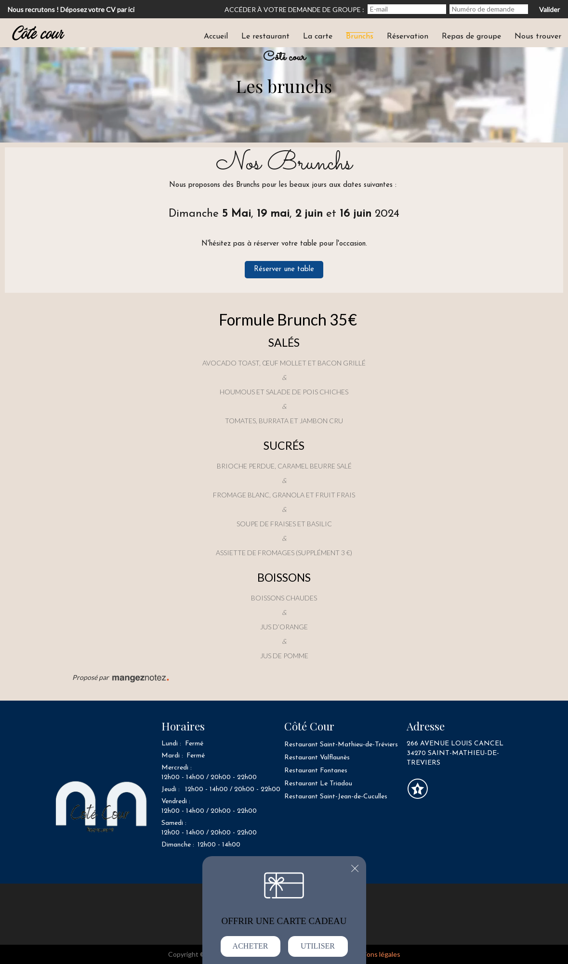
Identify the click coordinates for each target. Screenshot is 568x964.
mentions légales (374, 954)
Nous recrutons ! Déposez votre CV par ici (71, 9)
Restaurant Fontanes (315, 770)
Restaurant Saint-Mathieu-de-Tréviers (341, 744)
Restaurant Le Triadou (318, 783)
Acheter (250, 946)
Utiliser (318, 946)
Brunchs (359, 36)
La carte (317, 36)
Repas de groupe (471, 36)
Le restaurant (265, 36)
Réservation (407, 36)
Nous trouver (538, 36)
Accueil (216, 36)
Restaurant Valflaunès (317, 757)
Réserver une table (284, 269)
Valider (549, 9)
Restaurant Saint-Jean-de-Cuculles (335, 796)
